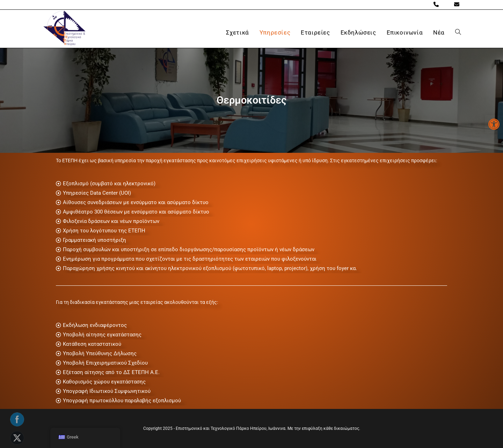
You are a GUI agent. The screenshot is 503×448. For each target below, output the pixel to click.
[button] (494, 124)
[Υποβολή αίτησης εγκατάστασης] (251, 334)
